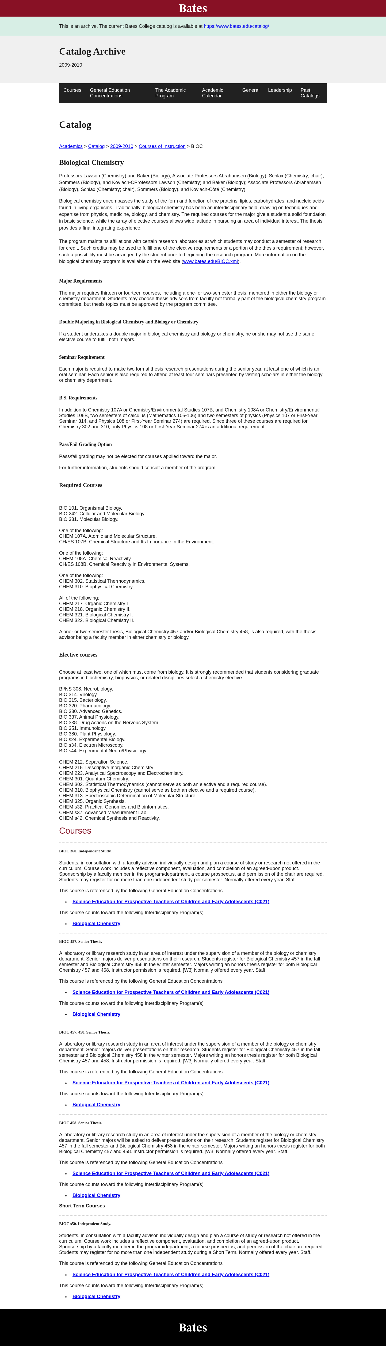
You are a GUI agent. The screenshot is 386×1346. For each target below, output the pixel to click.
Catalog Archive (92, 51)
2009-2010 (121, 146)
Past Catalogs (310, 92)
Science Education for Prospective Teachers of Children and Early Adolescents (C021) (170, 901)
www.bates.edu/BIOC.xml (210, 261)
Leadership (280, 90)
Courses (72, 90)
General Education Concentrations (110, 92)
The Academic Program (170, 92)
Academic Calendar (212, 92)
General (250, 90)
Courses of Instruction (162, 146)
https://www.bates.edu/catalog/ (236, 26)
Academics (71, 146)
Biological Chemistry (96, 923)
